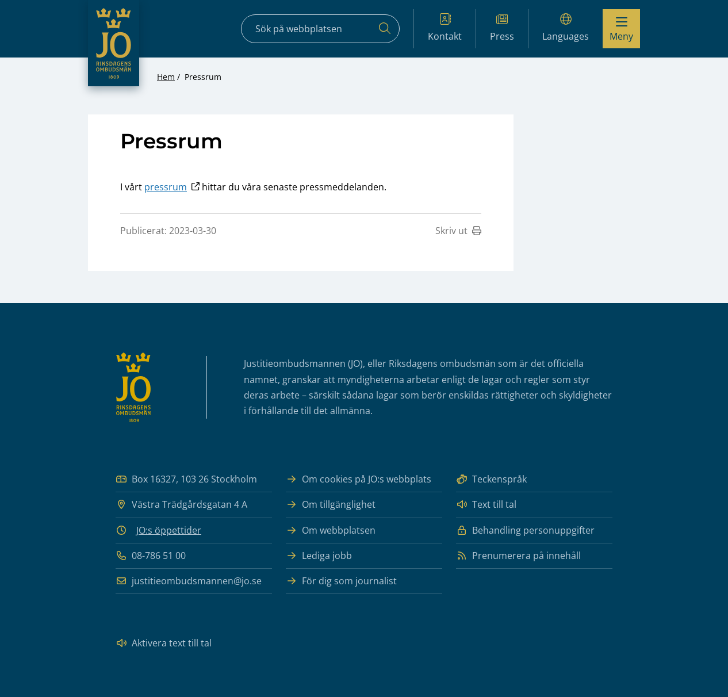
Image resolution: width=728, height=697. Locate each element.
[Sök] (384, 29)
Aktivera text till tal (164, 643)
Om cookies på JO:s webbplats (358, 479)
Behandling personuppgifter (525, 530)
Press (502, 28)
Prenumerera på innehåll (518, 556)
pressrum (165, 187)
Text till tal (486, 504)
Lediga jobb (319, 556)
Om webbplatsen (331, 530)
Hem (166, 76)
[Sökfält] (320, 28)
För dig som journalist (341, 581)
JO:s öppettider (168, 530)
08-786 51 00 (151, 556)
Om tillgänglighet (331, 504)
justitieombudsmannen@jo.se (189, 581)
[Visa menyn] (621, 28)
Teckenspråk (491, 479)
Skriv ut (458, 230)
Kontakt (445, 28)
